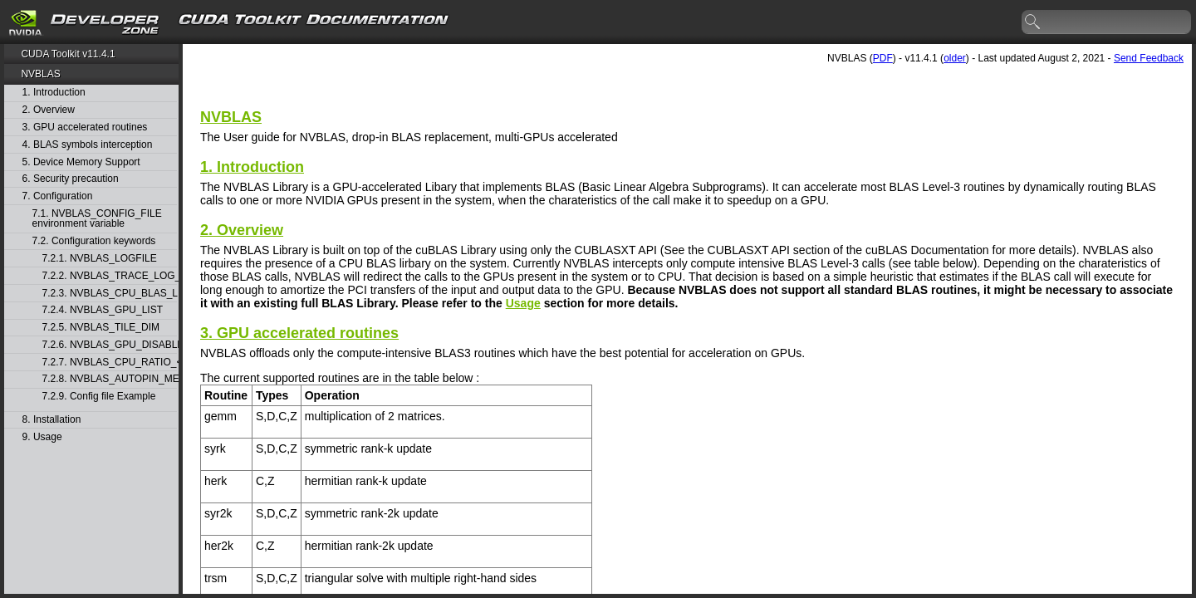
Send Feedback (1149, 58)
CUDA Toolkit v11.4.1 (68, 54)
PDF (883, 58)
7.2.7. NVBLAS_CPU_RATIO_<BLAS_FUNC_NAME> (109, 362)
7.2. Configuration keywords (94, 241)
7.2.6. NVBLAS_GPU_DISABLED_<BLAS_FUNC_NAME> (109, 345)
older (955, 58)
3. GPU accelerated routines (85, 127)
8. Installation (51, 419)
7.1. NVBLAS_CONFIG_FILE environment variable (97, 218)
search (1033, 22)
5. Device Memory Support (81, 162)
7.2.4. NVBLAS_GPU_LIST (102, 310)
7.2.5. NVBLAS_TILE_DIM (100, 327)
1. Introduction (54, 92)
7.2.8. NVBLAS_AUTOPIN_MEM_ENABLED (109, 379)
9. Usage (42, 437)
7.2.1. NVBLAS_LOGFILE (99, 258)
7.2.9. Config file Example (99, 396)
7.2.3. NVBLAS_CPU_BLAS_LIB (109, 293)
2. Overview (48, 110)
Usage (523, 303)
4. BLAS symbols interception (87, 145)
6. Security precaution (70, 179)
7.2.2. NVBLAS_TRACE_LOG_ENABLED (109, 276)
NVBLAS (40, 74)
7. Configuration (57, 196)
